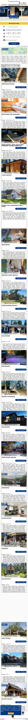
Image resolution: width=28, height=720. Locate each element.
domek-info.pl (14, 1)
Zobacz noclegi (21, 87)
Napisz (27, 719)
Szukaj (14, 43)
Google (19, 706)
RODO (2, 711)
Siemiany (4, 70)
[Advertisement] (14, 607)
